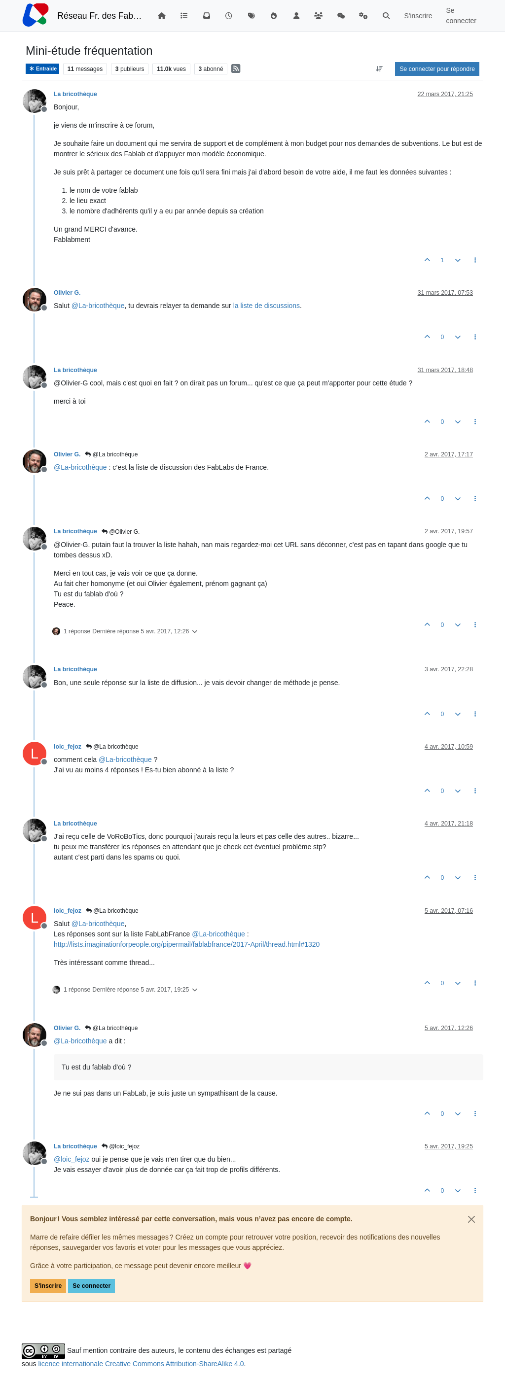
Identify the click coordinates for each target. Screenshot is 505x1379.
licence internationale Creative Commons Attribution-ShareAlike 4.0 (141, 1364)
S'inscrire (48, 1285)
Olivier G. (67, 292)
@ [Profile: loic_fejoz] (72, 1159)
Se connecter (91, 1285)
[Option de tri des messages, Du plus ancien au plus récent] (379, 69)
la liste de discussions (266, 306)
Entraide (42, 69)
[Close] (471, 1219)
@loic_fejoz (121, 1146)
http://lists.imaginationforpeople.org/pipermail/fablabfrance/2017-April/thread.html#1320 (187, 944)
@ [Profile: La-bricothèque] (98, 306)
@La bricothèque (111, 454)
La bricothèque (75, 94)
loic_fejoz (67, 746)
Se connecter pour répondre (437, 69)
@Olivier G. (121, 531)
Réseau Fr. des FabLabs (100, 16)
